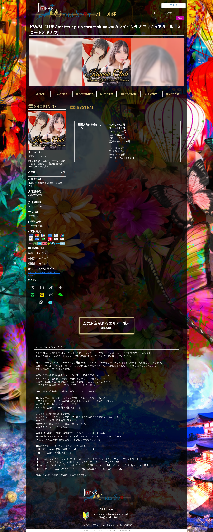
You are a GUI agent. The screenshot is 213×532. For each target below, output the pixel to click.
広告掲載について (110, 524)
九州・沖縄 (104, 14)
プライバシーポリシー (91, 524)
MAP (63, 172)
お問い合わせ (126, 524)
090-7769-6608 (35, 195)
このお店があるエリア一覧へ (106, 325)
